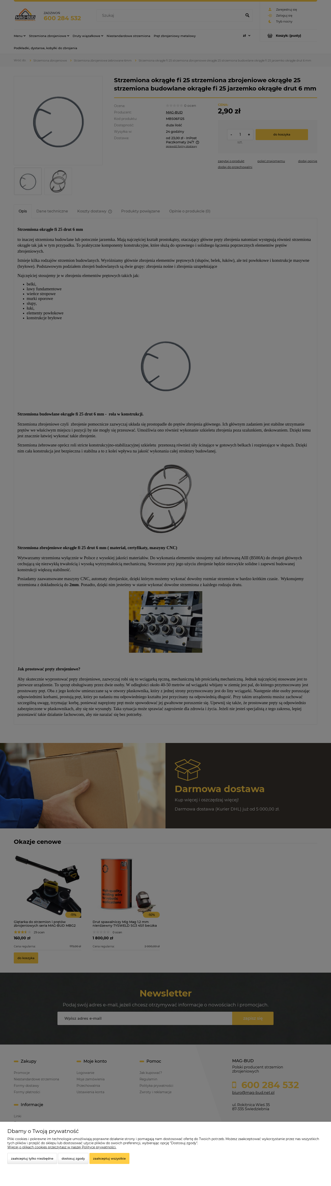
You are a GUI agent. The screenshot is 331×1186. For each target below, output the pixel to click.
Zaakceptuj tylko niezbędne (32, 1158)
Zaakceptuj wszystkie (109, 1158)
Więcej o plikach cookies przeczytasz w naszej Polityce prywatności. (61, 1147)
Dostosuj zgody (73, 1158)
